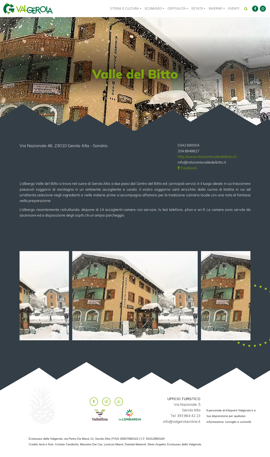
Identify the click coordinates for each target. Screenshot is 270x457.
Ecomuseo (153, 8)
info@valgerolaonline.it (181, 421)
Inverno (215, 8)
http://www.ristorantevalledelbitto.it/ (207, 156)
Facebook (187, 168)
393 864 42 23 (188, 415)
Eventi (233, 8)
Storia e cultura (124, 8)
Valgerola (28, 8)
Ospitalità (177, 8)
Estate (197, 8)
